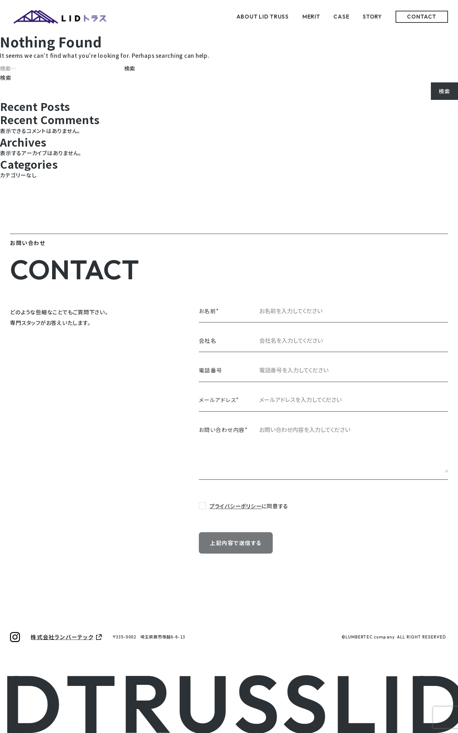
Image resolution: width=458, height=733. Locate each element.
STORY (372, 16)
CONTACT (421, 16)
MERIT (311, 16)
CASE (341, 16)
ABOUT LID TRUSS (262, 16)
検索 (5, 77)
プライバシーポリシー (236, 505)
